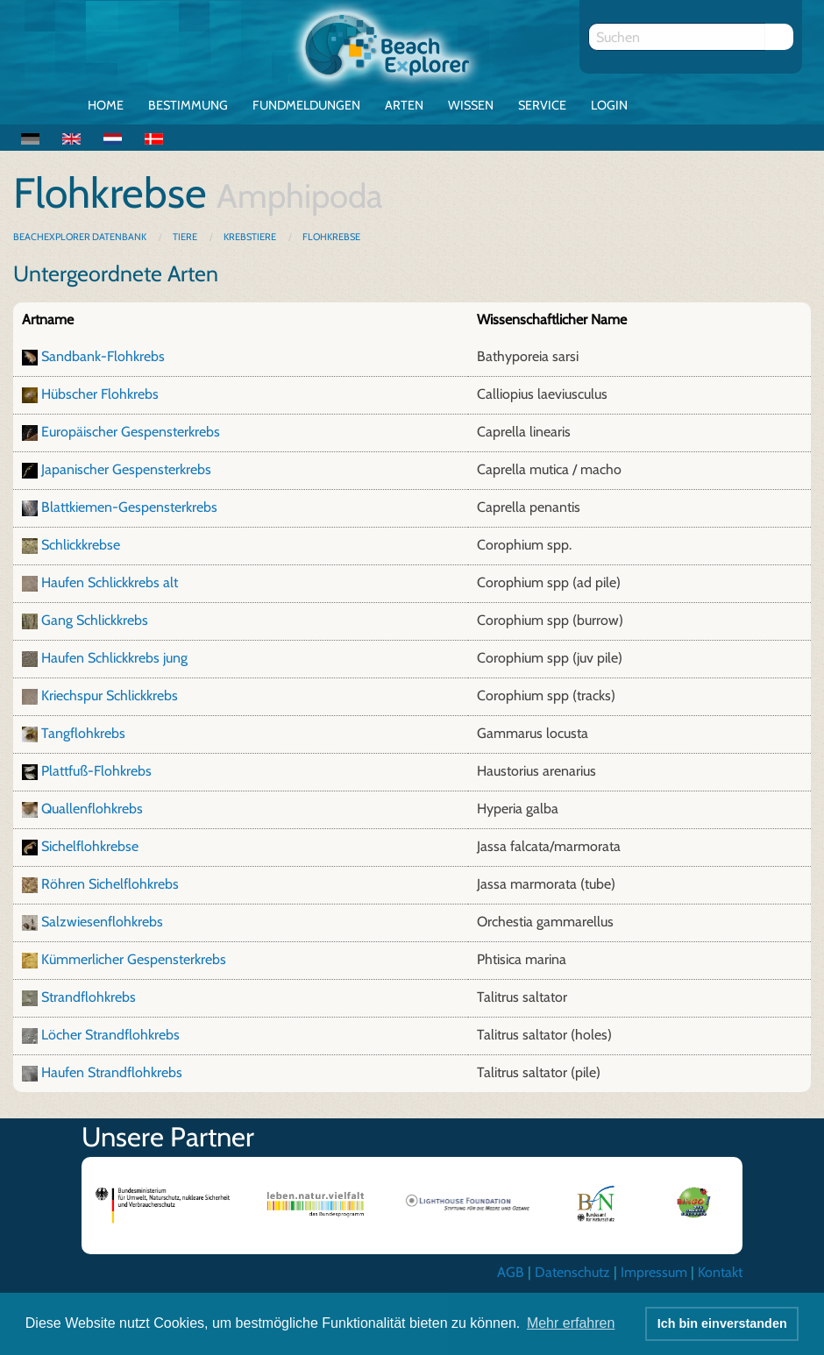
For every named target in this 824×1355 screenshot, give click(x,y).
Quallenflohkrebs (92, 808)
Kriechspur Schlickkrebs (109, 695)
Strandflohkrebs (88, 997)
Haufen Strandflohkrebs (111, 1072)
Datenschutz (572, 1272)
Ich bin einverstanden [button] (722, 1323)
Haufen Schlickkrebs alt (109, 582)
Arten (404, 105)
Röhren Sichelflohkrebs (110, 884)
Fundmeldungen (306, 105)
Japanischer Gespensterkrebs (126, 469)
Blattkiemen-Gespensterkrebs (129, 507)
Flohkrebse (331, 237)
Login (609, 105)
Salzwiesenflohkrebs (102, 921)
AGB (510, 1272)
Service (542, 105)
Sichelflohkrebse (90, 846)
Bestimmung (188, 105)
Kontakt (720, 1272)
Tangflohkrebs (83, 733)
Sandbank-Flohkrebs (103, 356)
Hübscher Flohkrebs (100, 394)
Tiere (185, 237)
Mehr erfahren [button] (571, 1323)
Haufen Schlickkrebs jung (114, 657)
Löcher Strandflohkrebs (110, 1034)
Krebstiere (250, 237)
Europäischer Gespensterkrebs (130, 431)
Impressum (654, 1272)
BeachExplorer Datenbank (80, 237)
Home (106, 105)
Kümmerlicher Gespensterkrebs (133, 959)
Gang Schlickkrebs (94, 620)
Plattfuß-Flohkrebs (96, 771)
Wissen (471, 105)
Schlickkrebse (80, 544)
